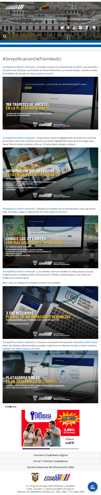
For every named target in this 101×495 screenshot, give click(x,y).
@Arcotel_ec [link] (10, 282)
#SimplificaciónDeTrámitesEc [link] (19, 66)
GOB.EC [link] (75, 66)
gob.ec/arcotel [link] (41, 73)
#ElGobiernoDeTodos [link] (85, 342)
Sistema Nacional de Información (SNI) (50, 467)
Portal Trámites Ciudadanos (50, 461)
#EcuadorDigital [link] (19, 277)
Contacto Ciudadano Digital (50, 455)
